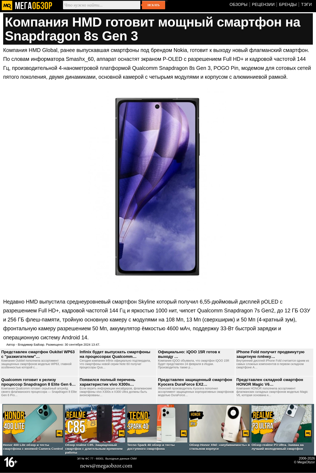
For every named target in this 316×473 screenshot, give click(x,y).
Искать (153, 5)
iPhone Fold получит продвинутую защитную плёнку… (270, 354)
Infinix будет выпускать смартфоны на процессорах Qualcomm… (115, 354)
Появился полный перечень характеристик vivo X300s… (107, 381)
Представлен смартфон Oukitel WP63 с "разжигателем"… (38, 354)
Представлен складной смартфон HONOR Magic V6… (269, 381)
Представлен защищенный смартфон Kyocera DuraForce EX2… (195, 381)
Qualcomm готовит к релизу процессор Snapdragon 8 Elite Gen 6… (38, 381)
